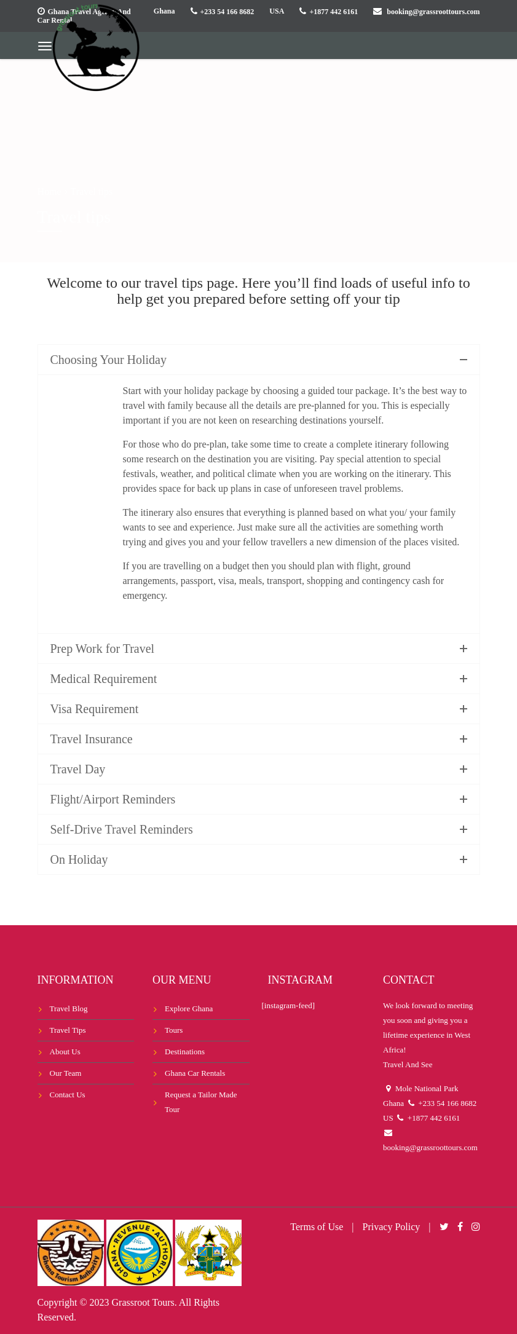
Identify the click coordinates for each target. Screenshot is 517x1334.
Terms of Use (316, 1227)
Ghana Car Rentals (195, 1073)
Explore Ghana (189, 1008)
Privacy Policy (391, 1227)
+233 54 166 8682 (227, 11)
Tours (174, 1030)
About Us (65, 1051)
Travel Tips (68, 1030)
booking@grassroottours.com (433, 11)
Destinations (185, 1051)
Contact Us (67, 1094)
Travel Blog (69, 1008)
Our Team (66, 1073)
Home (49, 191)
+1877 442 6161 (333, 11)
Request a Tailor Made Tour (201, 1102)
